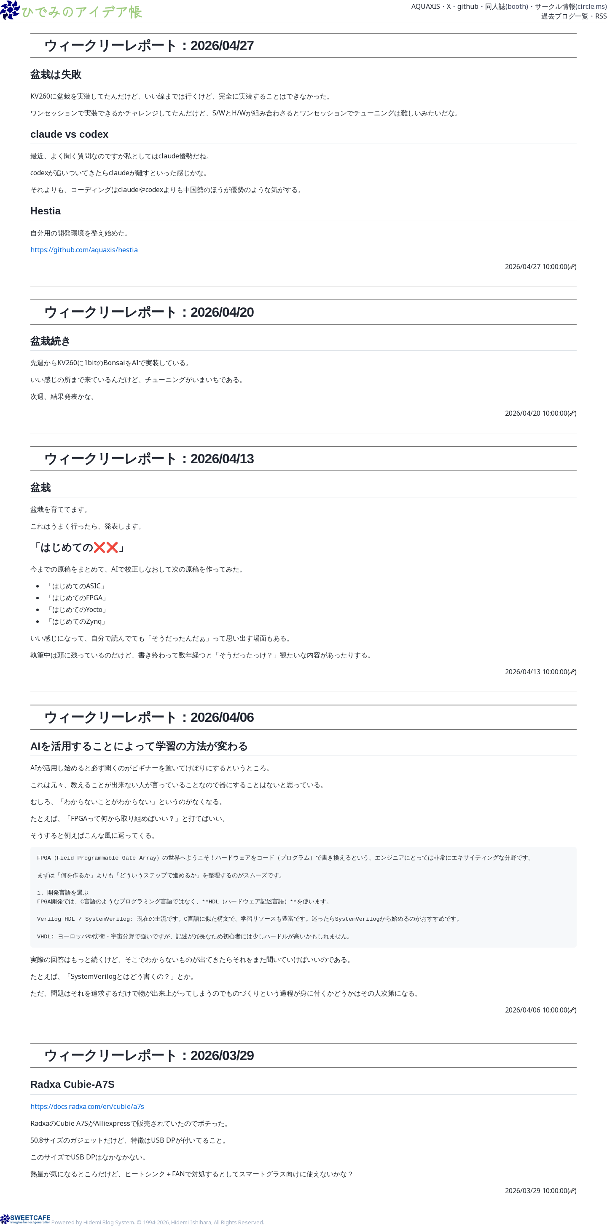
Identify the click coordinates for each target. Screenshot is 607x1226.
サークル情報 (555, 6)
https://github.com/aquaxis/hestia (84, 249)
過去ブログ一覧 (564, 16)
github (467, 6)
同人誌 (495, 6)
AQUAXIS (425, 6)
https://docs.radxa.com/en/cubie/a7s (87, 1106)
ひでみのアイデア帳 (81, 11)
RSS (601, 16)
